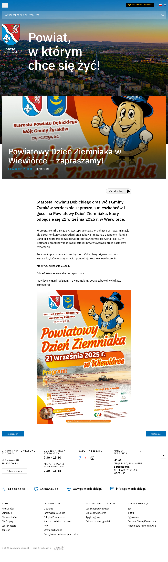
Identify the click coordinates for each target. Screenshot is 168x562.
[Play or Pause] (129, 191)
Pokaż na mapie (14, 471)
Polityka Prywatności (54, 517)
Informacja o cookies (54, 512)
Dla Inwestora (9, 525)
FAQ (46, 525)
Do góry (163, 455)
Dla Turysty (7, 521)
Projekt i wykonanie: (48, 548)
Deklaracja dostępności (98, 521)
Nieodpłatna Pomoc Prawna (142, 525)
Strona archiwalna (53, 530)
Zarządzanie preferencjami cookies (62, 534)
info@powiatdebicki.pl (131, 489)
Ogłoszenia (133, 517)
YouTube (85, 458)
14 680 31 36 (49, 489)
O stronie (48, 508)
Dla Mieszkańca (10, 517)
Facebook (80, 458)
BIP (129, 508)
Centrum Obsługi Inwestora (142, 521)
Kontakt (6, 530)
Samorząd (7, 512)
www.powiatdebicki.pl (87, 489)
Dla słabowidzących (142, 4)
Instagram (92, 458)
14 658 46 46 (16, 489)
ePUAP (131, 512)
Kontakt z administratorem (57, 521)
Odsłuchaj (116, 191)
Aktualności (8, 508)
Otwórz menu (5, 5)
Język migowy (93, 517)
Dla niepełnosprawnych (97, 508)
